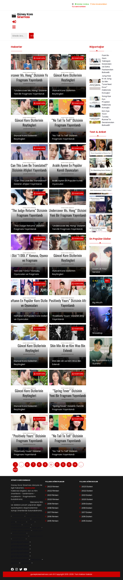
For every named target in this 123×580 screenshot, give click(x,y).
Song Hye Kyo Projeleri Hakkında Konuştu (106, 102)
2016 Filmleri (52, 516)
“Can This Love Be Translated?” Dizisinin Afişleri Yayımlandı (30, 182)
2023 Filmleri (53, 486)
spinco (14, 563)
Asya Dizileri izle (33, 516)
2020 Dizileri (87, 499)
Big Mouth (97, 302)
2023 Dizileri (87, 486)
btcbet (31, 522)
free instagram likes (20, 519)
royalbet (26, 563)
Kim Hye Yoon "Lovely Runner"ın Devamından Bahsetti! (108, 118)
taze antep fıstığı (35, 513)
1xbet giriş (36, 527)
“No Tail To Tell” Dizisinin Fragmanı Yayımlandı (64, 137)
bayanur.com (19, 539)
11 (57, 464)
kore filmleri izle (22, 502)
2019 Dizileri (87, 503)
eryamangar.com (19, 536)
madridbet (16, 524)
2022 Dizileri (87, 490)
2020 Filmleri (53, 499)
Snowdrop (97, 333)
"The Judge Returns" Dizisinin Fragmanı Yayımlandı (29, 227)
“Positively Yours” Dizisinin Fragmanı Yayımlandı (27, 453)
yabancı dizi (18, 516)
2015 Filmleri (52, 520)
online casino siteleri (21, 530)
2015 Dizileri (87, 520)
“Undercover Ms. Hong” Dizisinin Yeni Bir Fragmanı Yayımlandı (30, 92)
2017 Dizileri (87, 512)
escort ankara (19, 533)
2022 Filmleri (53, 490)
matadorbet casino (20, 527)
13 (69, 464)
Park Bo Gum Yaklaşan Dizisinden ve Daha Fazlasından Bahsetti (107, 64)
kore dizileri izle (18, 513)
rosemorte (40, 58)
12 (63, 464)
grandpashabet (20, 542)
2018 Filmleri (52, 508)
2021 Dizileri (87, 495)
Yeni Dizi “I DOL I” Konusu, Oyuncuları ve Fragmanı (27, 272)
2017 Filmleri (52, 512)
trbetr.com (38, 530)
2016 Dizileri (87, 516)
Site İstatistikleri (98, 4)
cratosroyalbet (19, 559)
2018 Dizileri (87, 508)
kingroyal (21, 522)
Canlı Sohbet (79, 6)
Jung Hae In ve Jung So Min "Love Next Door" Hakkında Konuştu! (107, 84)
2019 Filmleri (52, 503)
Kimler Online (82, 4)
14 (75, 464)
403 (15, 469)
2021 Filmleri (52, 495)
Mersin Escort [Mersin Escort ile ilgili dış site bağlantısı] (36, 536)
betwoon (36, 559)
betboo (26, 524)
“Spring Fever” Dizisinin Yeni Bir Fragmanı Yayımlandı (68, 407)
